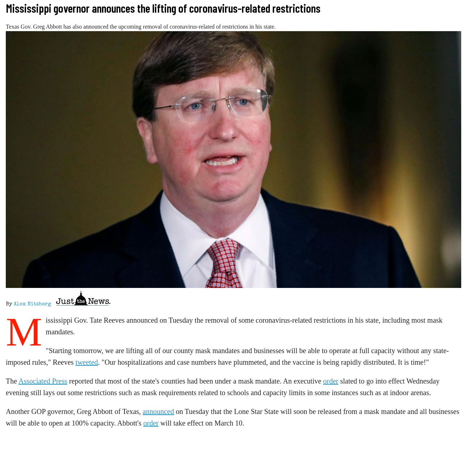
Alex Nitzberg (32, 304)
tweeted (87, 362)
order (330, 381)
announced (158, 411)
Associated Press (42, 381)
